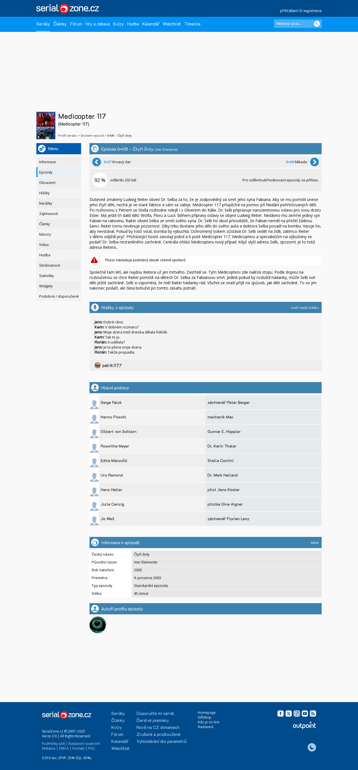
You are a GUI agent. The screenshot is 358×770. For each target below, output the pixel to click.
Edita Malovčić (114, 460)
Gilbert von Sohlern (118, 431)
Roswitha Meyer (115, 446)
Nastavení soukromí (84, 743)
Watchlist (172, 24)
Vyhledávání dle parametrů (161, 741)
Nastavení (205, 726)
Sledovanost (49, 265)
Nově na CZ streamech (158, 727)
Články (60, 24)
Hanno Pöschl (113, 417)
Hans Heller (111, 489)
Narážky (45, 203)
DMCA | (65, 748)
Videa (44, 244)
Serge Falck (111, 402)
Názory (45, 234)
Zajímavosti (48, 213)
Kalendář (150, 24)
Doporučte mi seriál (155, 713)
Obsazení (47, 182)
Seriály (43, 24)
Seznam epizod (92, 135)
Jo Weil (108, 518)
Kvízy (118, 24)
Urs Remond (112, 475)
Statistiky (46, 275)
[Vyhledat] (317, 24)
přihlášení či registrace (301, 10)
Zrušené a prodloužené (158, 734)
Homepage (207, 712)
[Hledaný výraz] (298, 24)
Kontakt (78, 748)
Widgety (46, 286)
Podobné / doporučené (59, 296)
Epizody (45, 172)
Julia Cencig (112, 504)
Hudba (133, 24)
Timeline (192, 24)
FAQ (91, 748)
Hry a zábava (98, 24)
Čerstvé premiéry (152, 720)
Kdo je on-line (209, 722)
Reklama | (50, 748)
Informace (47, 162)
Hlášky (44, 193)
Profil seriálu (67, 135)
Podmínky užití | (55, 743)
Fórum (76, 24)
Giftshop (204, 717)
